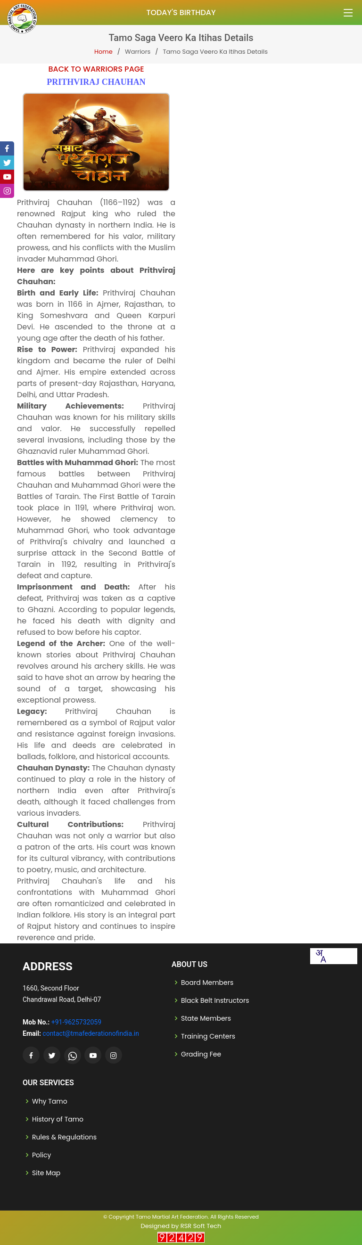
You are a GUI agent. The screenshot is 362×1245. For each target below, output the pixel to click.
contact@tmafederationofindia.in (90, 1033)
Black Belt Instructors (215, 1000)
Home (103, 51)
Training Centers (208, 1036)
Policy (41, 1155)
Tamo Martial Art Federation (172, 1216)
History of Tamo (57, 1119)
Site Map (46, 1173)
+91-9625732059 (76, 1022)
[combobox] (320, 956)
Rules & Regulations (64, 1137)
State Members (206, 1018)
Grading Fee (201, 1054)
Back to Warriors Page (96, 69)
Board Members (207, 982)
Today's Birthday (180, 12)
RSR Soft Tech (201, 1225)
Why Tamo (49, 1101)
